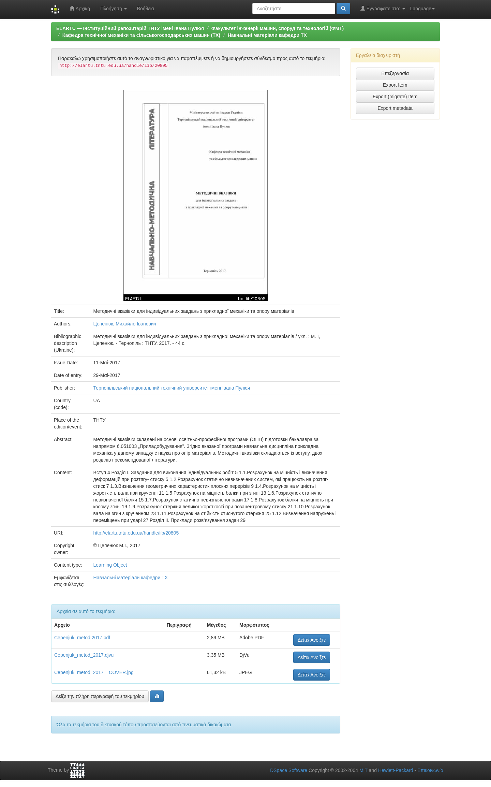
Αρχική (80, 8)
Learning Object (110, 565)
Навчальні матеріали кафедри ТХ (267, 35)
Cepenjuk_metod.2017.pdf (82, 637)
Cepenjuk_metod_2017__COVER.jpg (94, 672)
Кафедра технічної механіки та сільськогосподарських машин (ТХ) (141, 35)
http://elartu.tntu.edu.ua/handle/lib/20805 (136, 533)
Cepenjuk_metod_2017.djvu (84, 655)
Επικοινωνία (430, 770)
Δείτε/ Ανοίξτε (312, 640)
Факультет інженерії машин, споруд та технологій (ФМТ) (277, 28)
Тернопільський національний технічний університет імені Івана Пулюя (171, 388)
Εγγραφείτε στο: (382, 8)
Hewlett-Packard (395, 770)
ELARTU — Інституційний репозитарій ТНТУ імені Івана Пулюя (130, 28)
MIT (363, 770)
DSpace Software (288, 770)
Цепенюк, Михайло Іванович (125, 323)
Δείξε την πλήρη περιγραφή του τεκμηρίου (100, 696)
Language (422, 8)
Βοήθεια (145, 8)
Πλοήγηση (113, 8)
